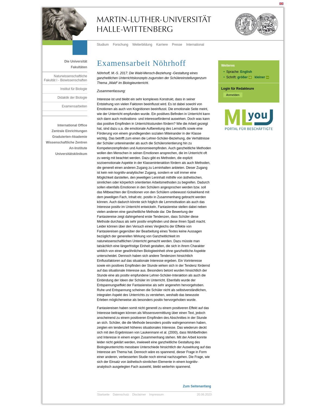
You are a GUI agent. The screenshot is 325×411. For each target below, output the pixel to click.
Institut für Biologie (73, 89)
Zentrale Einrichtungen (69, 131)
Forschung (120, 44)
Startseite (103, 394)
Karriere (162, 44)
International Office (72, 125)
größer (242, 77)
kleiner (260, 77)
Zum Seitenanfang (197, 386)
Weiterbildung (142, 44)
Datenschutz (121, 394)
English (246, 72)
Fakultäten (79, 67)
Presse (177, 44)
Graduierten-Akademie (69, 137)
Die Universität (75, 61)
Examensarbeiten (74, 106)
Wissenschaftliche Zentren (66, 142)
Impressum (156, 394)
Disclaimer (139, 394)
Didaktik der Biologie (72, 97)
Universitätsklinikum (71, 154)
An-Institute (78, 148)
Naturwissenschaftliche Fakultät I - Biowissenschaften (65, 78)
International (195, 44)
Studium (103, 44)
